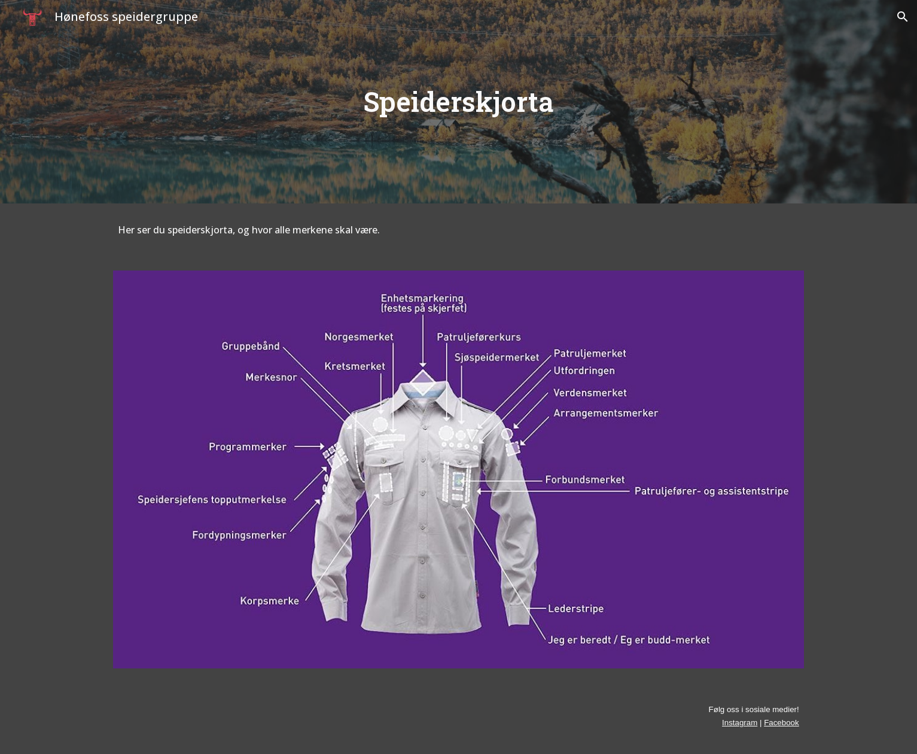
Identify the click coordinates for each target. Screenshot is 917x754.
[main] (458, 102)
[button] (902, 16)
